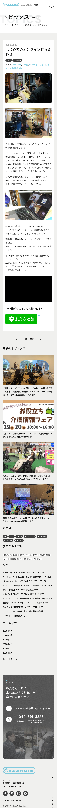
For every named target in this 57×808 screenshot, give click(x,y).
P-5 (16, 572)
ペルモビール (9, 577)
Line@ (25, 65)
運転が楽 (28, 611)
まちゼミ (37, 585)
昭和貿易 (18, 585)
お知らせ (28, 585)
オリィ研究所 (9, 590)
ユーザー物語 (42, 536)
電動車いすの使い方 (10, 555)
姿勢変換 (18, 616)
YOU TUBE (17, 60)
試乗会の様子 (16, 559)
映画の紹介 (37, 559)
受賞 (5, 536)
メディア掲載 (8, 540)
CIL (51, 598)
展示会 (6, 603)
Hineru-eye (8, 581)
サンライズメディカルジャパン (17, 598)
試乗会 (22, 572)
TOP (4, 25)
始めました (17, 68)
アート (21, 603)
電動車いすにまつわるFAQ (28, 555)
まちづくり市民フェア (13, 594)
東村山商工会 (30, 594)
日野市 (41, 594)
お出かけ (20, 577)
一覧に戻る (28, 339)
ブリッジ (38, 581)
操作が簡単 (38, 611)
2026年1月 (8, 653)
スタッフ (19, 581)
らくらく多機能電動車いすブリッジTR (20, 607)
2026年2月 (8, 648)
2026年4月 (8, 640)
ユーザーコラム (30, 536)
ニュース (19, 536)
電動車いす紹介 (45, 555)
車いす (29, 577)
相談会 (45, 598)
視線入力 (28, 581)
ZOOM (32, 65)
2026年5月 (8, 635)
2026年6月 (8, 631)
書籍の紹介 (27, 559)
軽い (26, 616)
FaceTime (16, 65)
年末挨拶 (36, 598)
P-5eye (48, 577)
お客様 (19, 611)
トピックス (14, 25)
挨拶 (44, 585)
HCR (41, 607)
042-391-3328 (14, 786)
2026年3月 (8, 644)
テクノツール (9, 611)
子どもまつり (32, 590)
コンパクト (8, 616)
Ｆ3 (44, 581)
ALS (50, 585)
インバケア (8, 585)
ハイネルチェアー (40, 603)
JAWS (28, 603)
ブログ (8, 60)
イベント (7, 559)
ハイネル (40, 572)
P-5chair (20, 590)
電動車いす (8, 572)
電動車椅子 (38, 577)
